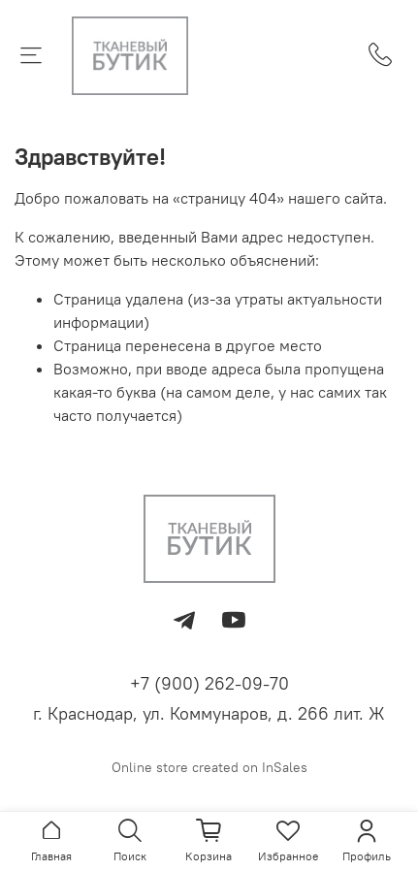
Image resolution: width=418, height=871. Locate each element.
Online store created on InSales (209, 767)
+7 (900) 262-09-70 (209, 683)
